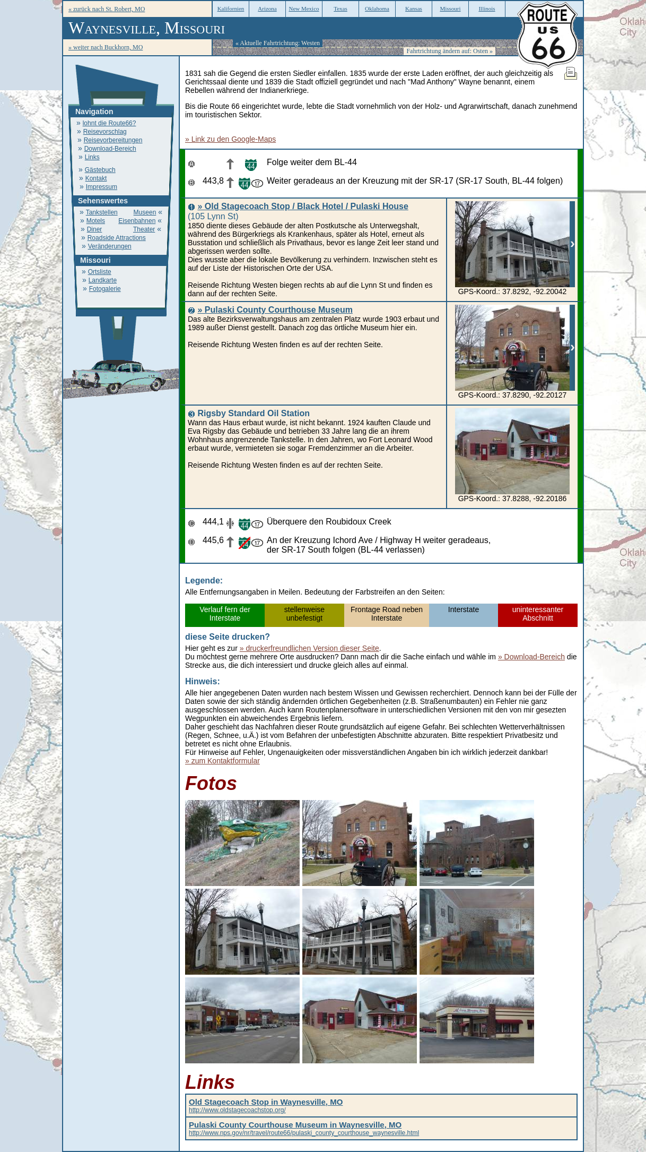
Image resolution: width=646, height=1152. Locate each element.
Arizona (267, 8)
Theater (144, 229)
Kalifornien (231, 8)
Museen (145, 212)
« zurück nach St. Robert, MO (106, 9)
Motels (95, 221)
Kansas (413, 8)
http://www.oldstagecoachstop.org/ (266, 1106)
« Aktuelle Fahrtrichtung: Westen (277, 43)
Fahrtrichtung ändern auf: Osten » (449, 51)
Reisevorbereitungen (113, 140)
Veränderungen (110, 246)
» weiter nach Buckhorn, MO (105, 47)
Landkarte (103, 280)
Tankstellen (102, 212)
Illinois (486, 8)
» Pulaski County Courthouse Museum (274, 309)
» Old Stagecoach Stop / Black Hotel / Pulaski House (302, 206)
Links (92, 157)
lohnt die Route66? (109, 123)
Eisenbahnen (136, 221)
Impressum (101, 187)
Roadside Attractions (117, 238)
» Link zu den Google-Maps (230, 139)
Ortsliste (99, 272)
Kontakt (96, 178)
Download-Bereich (110, 148)
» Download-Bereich (531, 656)
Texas (340, 8)
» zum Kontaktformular (222, 760)
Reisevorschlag (105, 131)
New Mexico (304, 8)
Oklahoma (377, 8)
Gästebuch (100, 170)
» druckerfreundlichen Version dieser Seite (309, 648)
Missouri (450, 8)
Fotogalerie (105, 289)
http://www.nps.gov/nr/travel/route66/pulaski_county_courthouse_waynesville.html (304, 1129)
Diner (94, 229)
